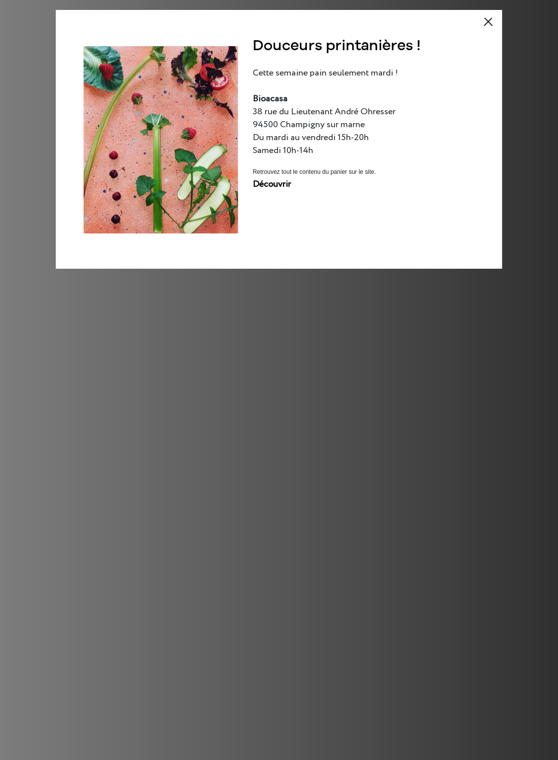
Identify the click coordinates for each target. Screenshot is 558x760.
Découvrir (272, 184)
